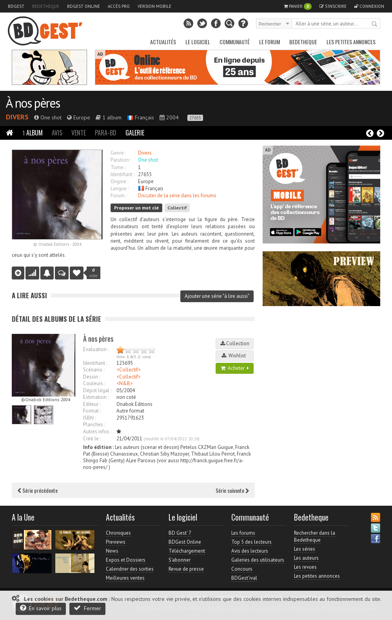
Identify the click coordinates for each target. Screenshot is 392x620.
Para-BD (105, 132)
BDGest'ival (244, 578)
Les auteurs (306, 558)
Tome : (118, 167)
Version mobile (154, 6)
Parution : (121, 160)
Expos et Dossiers (125, 560)
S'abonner (180, 560)
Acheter (235, 368)
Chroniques (118, 533)
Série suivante (232, 490)
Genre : (118, 153)
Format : (92, 410)
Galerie (134, 132)
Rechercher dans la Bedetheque (314, 536)
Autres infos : (97, 431)
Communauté (235, 42)
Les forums (243, 533)
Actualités (163, 42)
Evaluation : (96, 349)
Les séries (304, 549)
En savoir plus (41, 608)
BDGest (16, 6)
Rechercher (375, 24)
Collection (234, 343)
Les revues (305, 567)
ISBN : (89, 418)
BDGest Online (83, 6)
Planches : (94, 424)
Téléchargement (187, 551)
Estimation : (96, 397)
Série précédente (38, 490)
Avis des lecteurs (249, 551)
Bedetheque (45, 6)
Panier (298, 6)
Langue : (120, 188)
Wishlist (234, 355)
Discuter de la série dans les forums (177, 195)
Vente (78, 132)
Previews (115, 542)
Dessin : (91, 376)
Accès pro (119, 6)
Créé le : (92, 438)
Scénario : (93, 369)
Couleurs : (94, 383)
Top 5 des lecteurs (251, 542)
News (112, 551)
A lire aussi (29, 295)
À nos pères (33, 103)
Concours (241, 569)
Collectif (177, 208)
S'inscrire (333, 6)
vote (93, 273)
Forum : (119, 195)
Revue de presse (186, 569)
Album (32, 132)
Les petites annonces (351, 42)
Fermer (87, 608)
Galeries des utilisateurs (257, 560)
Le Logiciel (197, 42)
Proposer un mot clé (136, 208)
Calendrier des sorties (130, 569)
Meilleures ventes (125, 578)
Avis (57, 132)
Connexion (369, 6)
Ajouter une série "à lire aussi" (217, 296)
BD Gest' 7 (180, 533)
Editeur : (91, 404)
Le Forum (269, 42)
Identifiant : (122, 174)
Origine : (119, 181)
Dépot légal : (97, 390)
